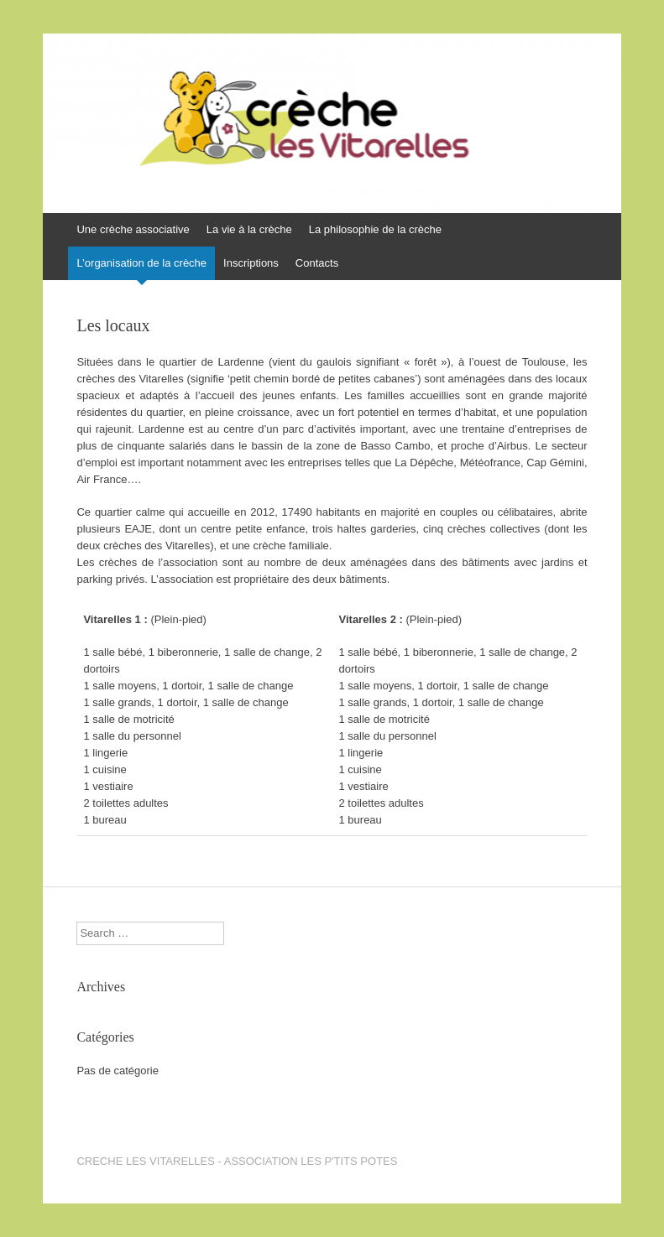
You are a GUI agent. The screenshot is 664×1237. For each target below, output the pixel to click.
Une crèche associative (132, 229)
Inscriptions (251, 263)
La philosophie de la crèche (375, 229)
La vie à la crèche (249, 229)
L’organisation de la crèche (141, 263)
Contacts (316, 263)
